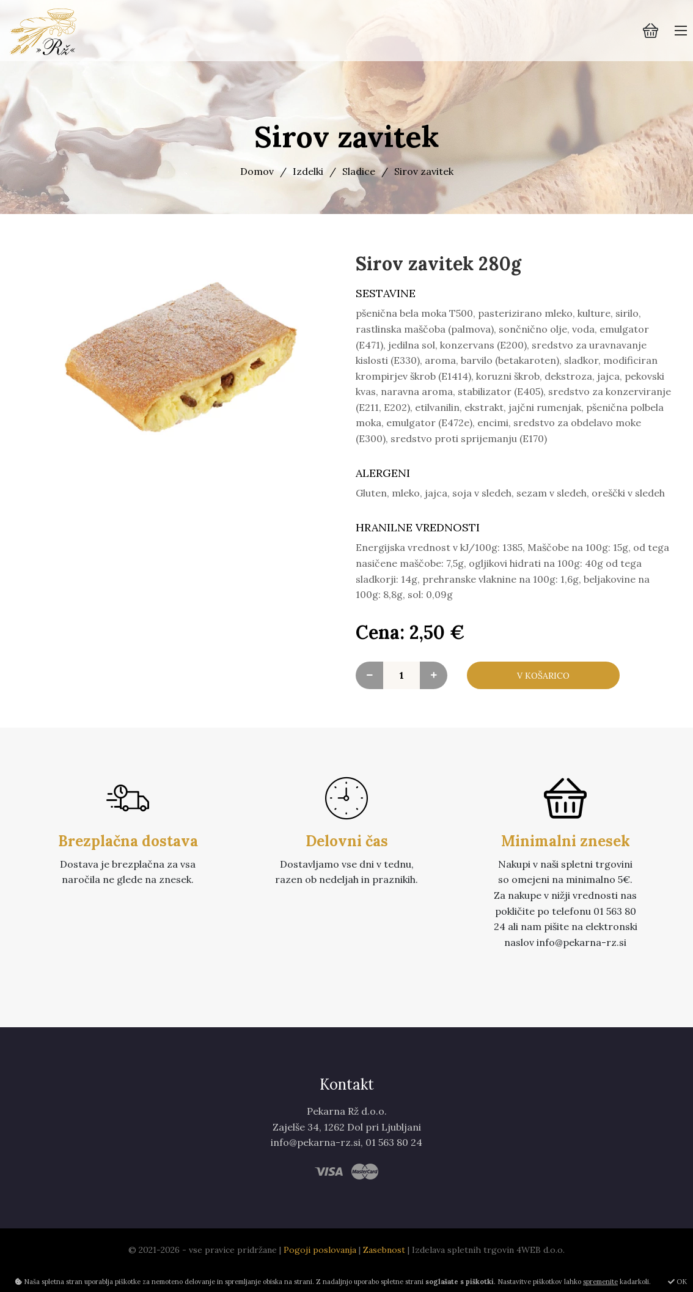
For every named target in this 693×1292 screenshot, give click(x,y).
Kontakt (347, 1105)
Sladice (358, 171)
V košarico (543, 686)
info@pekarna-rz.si (316, 1163)
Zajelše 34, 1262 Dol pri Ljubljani (347, 1148)
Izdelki (308, 171)
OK (677, 1281)
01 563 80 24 (393, 1163)
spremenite (600, 1281)
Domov (257, 171)
